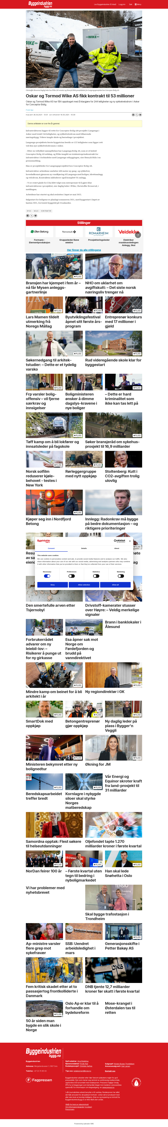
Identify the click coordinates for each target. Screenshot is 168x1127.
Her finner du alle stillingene (84, 250)
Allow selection (84, 585)
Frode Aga (84, 1064)
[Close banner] (130, 541)
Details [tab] (84, 548)
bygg (29, 211)
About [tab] (116, 548)
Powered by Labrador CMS (84, 1124)
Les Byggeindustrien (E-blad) (105, 4)
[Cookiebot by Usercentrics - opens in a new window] (115, 541)
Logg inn (122, 4)
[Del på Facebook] (133, 114)
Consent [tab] (51, 548)
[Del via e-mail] (140, 114)
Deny (53, 585)
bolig (36, 211)
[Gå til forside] (40, 4)
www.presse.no (108, 1087)
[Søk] (130, 4)
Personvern (69, 1109)
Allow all (115, 585)
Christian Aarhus (86, 1066)
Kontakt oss (110, 1071)
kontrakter (46, 211)
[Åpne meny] (138, 4)
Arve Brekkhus (83, 1061)
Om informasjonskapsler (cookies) (78, 1107)
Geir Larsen (125, 1066)
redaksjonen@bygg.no (82, 1071)
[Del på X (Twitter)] (136, 114)
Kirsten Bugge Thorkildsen (124, 1064)
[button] (138, 235)
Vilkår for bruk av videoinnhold (77, 1104)
